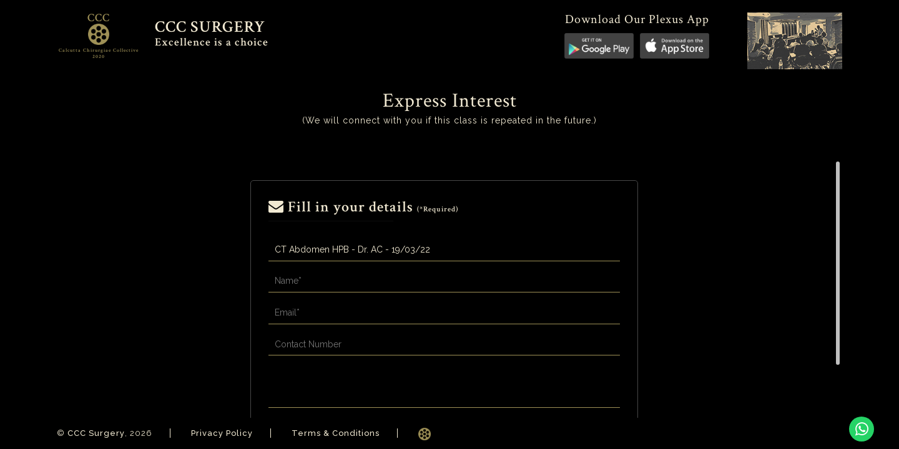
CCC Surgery (96, 433)
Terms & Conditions (336, 433)
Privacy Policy (222, 433)
